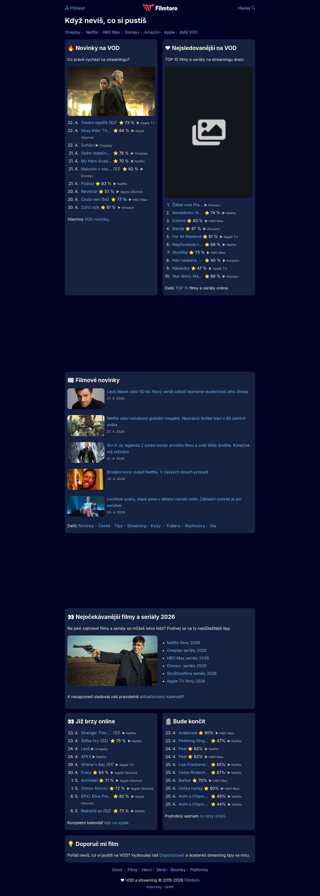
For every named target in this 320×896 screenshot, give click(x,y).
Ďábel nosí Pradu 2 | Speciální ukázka (187, 204)
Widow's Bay (93, 764)
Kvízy (156, 525)
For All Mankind (186, 236)
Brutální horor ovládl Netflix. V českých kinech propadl (157, 472)
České (104, 525)
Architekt (89, 780)
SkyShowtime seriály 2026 (192, 673)
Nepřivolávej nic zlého (187, 244)
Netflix (92, 32)
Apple (169, 32)
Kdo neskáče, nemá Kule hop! (187, 260)
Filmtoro (192, 880)
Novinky (86, 525)
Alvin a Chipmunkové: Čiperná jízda (194, 796)
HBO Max (111, 32)
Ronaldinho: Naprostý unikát (187, 212)
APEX (86, 756)
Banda (178, 228)
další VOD (188, 32)
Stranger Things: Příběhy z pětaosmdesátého (96, 732)
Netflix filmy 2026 (183, 642)
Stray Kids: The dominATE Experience (96, 130)
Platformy (199, 869)
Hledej (246, 8)
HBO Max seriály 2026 (188, 658)
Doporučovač (172, 855)
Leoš (85, 748)
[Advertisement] (160, 335)
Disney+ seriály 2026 (187, 665)
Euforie (179, 220)
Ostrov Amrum (94, 788)
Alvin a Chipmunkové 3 (194, 804)
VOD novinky (96, 219)
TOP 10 (181, 288)
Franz (86, 772)
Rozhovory (195, 525)
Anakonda (188, 732)
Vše (212, 525)
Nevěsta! (89, 191)
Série (161, 869)
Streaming (136, 525)
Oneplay (72, 32)
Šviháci (88, 145)
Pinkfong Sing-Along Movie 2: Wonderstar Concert (194, 740)
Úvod (117, 869)
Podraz (87, 183)
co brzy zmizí (212, 816)
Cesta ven (90, 199)
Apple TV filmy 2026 (186, 681)
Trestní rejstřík (94, 122)
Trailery (173, 525)
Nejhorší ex (91, 810)
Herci (147, 869)
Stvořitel (180, 252)
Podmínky (154, 887)
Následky (181, 268)
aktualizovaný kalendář (161, 696)
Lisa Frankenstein (194, 764)
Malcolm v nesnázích (96, 168)
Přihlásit (75, 8)
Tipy (119, 525)
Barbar (185, 780)
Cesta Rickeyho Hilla (194, 772)
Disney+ (132, 32)
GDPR (169, 887)
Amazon (152, 32)
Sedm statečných (96, 153)
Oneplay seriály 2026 (187, 650)
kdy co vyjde (116, 822)
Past (183, 748)
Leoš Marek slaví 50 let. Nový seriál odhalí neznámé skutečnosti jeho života (177, 391)
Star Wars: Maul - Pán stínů (187, 276)
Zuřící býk (90, 207)
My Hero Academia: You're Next (96, 160)
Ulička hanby (191, 788)
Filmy (132, 869)
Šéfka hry (90, 740)
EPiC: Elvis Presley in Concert (96, 796)
